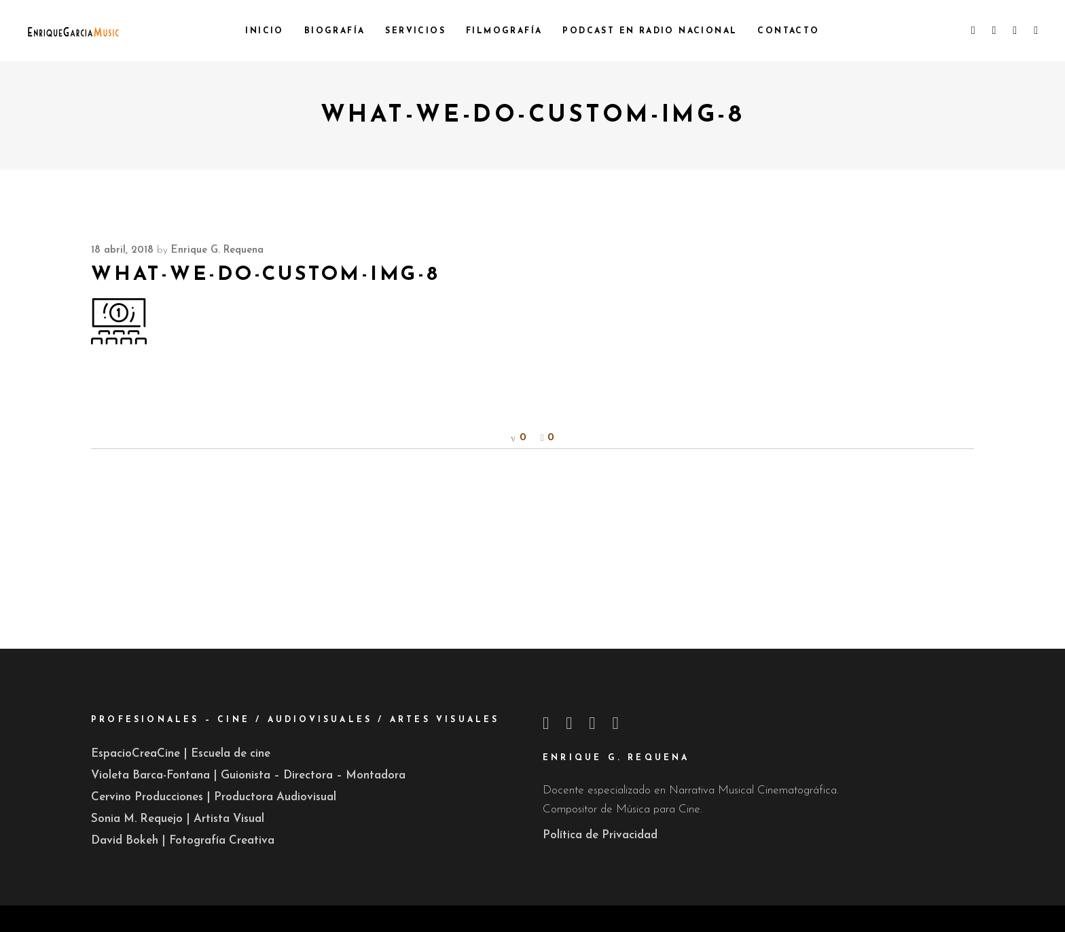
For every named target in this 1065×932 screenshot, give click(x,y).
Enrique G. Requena (217, 250)
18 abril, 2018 (122, 250)
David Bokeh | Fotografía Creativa (182, 840)
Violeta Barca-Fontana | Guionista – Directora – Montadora (248, 775)
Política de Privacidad (600, 835)
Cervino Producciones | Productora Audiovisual (213, 797)
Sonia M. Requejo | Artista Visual (177, 819)
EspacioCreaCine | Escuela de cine (180, 753)
